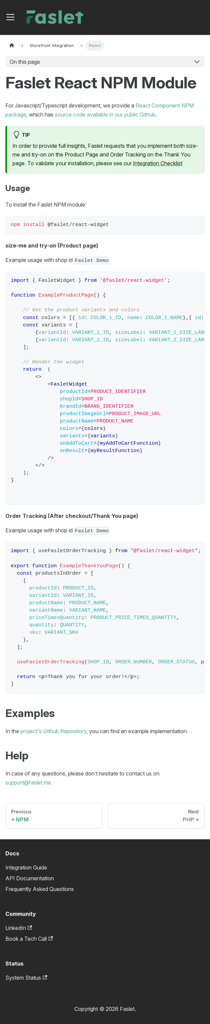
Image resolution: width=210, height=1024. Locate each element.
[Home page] (11, 45)
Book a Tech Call (29, 938)
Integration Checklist (157, 163)
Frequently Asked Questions (39, 889)
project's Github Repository (53, 731)
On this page (25, 61)
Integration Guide (26, 867)
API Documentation (29, 878)
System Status (26, 977)
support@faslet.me (28, 782)
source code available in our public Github (105, 114)
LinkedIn (18, 928)
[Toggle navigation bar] (10, 17)
